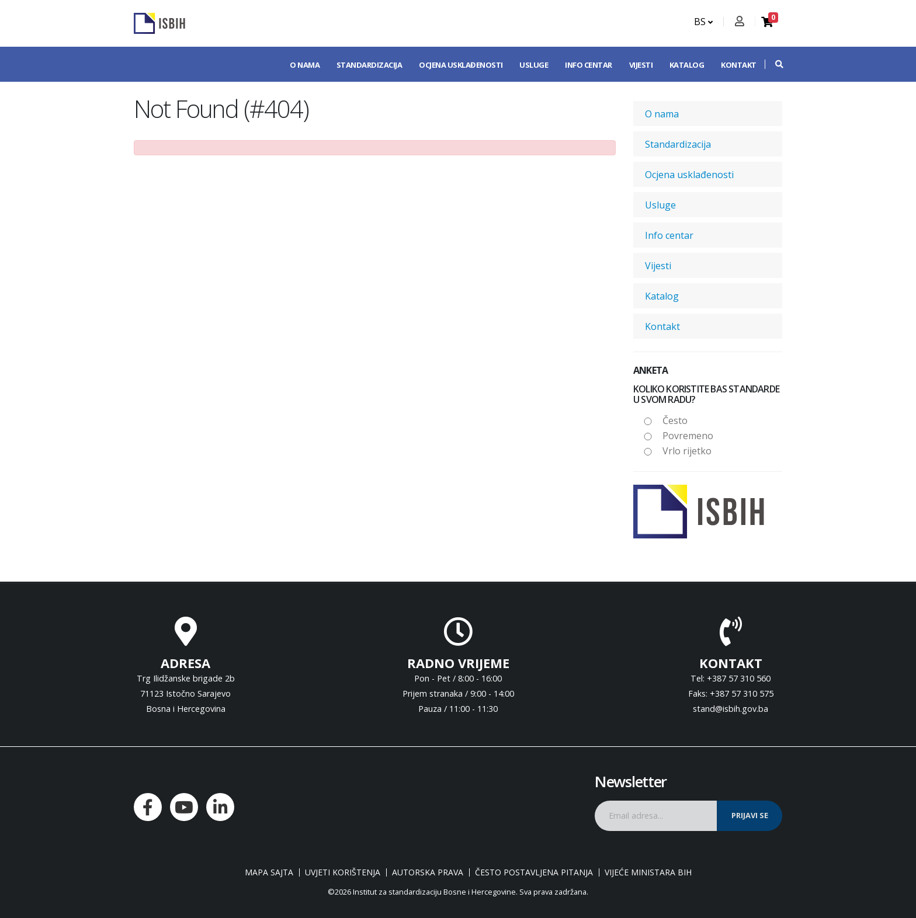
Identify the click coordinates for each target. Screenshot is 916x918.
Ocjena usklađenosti (461, 65)
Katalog (687, 65)
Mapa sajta (269, 872)
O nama (305, 65)
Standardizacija (369, 65)
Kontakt (739, 65)
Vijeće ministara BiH (648, 872)
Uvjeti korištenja (342, 872)
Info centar (588, 65)
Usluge (533, 65)
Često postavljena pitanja (534, 872)
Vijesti (641, 65)
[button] (773, 64)
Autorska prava (427, 872)
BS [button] (703, 21)
